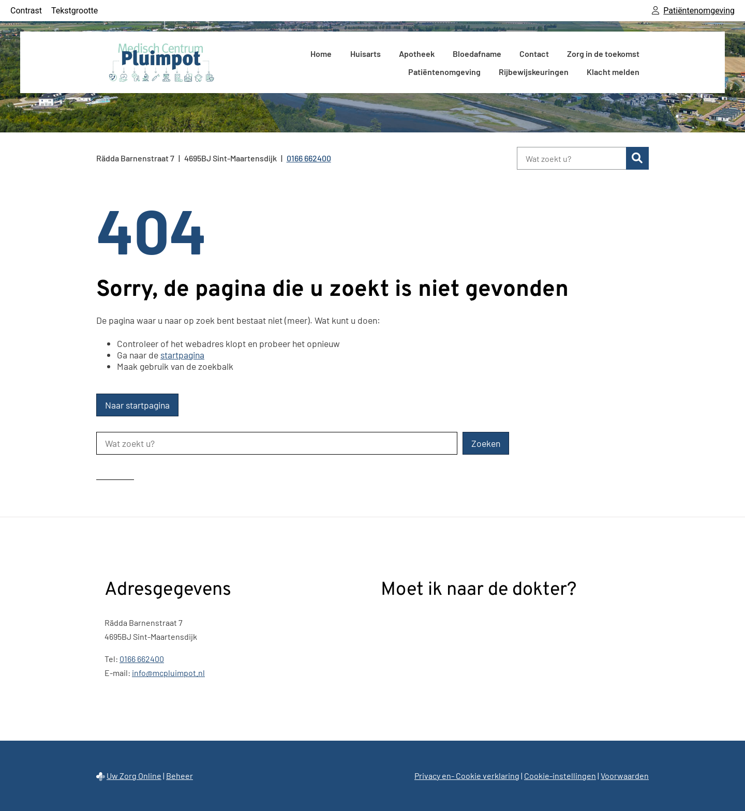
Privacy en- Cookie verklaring (466, 775)
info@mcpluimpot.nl (168, 673)
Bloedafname (477, 53)
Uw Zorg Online (134, 775)
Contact (534, 53)
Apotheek (417, 53)
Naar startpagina (137, 405)
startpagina (182, 355)
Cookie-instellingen (560, 775)
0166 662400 (142, 659)
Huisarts (365, 53)
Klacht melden (613, 72)
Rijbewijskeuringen (534, 72)
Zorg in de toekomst (603, 53)
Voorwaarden (625, 775)
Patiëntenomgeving (444, 72)
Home (321, 53)
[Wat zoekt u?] (571, 158)
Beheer (179, 775)
